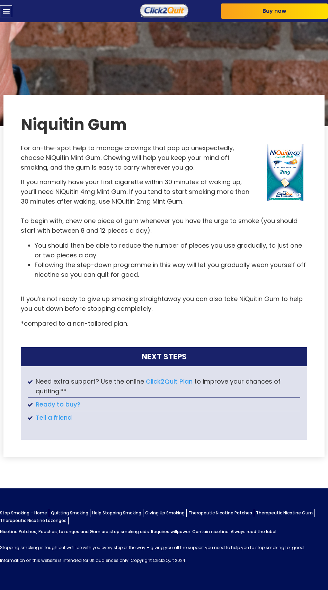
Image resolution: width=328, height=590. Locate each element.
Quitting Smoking (69, 513)
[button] (6, 11)
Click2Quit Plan (169, 381)
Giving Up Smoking (165, 513)
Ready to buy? (58, 404)
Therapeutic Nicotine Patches (220, 513)
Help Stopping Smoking (116, 513)
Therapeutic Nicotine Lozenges (33, 520)
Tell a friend (54, 417)
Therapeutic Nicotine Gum (284, 513)
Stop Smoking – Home (23, 513)
